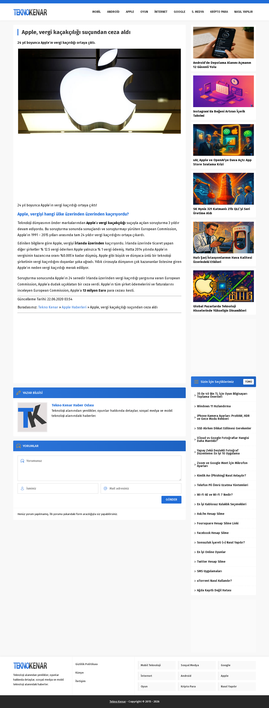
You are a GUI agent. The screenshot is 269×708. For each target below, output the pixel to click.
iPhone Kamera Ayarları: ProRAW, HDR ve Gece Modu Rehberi (222, 417)
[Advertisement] (99, 168)
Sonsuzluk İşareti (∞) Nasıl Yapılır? (219, 542)
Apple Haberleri (74, 307)
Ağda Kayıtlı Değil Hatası (212, 590)
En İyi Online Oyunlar (210, 552)
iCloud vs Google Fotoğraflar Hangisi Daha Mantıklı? (221, 439)
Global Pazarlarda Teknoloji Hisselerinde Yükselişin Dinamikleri (219, 308)
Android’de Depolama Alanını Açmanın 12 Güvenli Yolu (222, 65)
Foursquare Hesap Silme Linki (216, 523)
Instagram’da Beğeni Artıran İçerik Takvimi (219, 113)
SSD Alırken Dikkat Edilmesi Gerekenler (222, 428)
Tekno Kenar (48, 307)
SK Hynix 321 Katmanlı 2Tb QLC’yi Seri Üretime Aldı (221, 211)
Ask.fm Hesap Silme (209, 514)
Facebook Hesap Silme (211, 533)
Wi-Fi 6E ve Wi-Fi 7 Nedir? (213, 495)
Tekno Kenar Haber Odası (73, 405)
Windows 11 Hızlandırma (212, 406)
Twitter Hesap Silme (209, 561)
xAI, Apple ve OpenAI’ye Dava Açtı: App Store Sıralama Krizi (222, 162)
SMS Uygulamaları (208, 571)
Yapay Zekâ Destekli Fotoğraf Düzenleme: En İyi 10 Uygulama (217, 452)
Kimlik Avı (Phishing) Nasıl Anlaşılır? (220, 475)
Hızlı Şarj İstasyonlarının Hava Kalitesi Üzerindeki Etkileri (222, 260)
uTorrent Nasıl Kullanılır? (213, 581)
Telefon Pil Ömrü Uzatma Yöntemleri (221, 485)
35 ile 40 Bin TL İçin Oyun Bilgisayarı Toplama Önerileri (220, 395)
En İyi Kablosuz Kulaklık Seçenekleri (220, 504)
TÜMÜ (248, 381)
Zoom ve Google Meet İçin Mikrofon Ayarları (220, 464)
